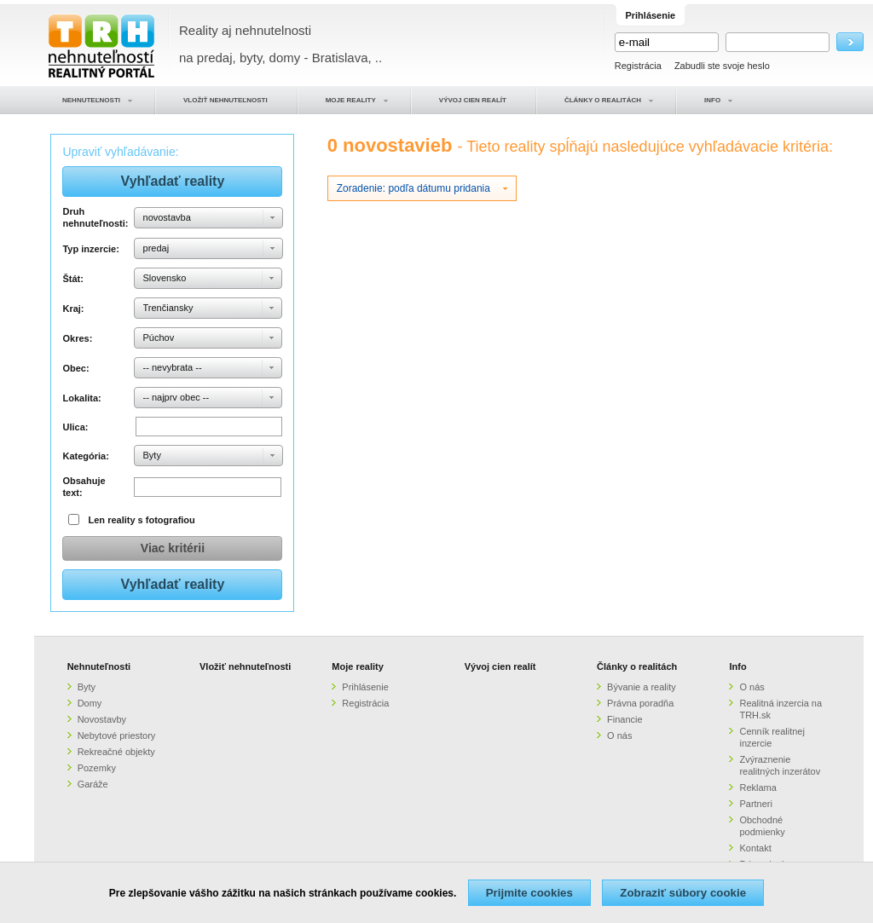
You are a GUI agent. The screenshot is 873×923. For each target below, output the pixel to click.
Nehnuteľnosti (99, 666)
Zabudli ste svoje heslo (722, 66)
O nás (619, 735)
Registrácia (638, 66)
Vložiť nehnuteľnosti (245, 666)
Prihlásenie (365, 687)
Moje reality (358, 666)
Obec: (75, 368)
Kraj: (73, 308)
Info (737, 666)
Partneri (755, 804)
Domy (90, 703)
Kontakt (755, 848)
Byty (86, 687)
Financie (625, 719)
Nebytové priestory (117, 735)
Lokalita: (81, 398)
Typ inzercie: (90, 249)
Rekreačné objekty (116, 752)
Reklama (757, 787)
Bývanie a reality (641, 687)
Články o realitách (637, 666)
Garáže (93, 784)
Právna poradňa (640, 703)
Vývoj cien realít (500, 666)
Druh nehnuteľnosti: (95, 217)
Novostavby (102, 719)
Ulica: (75, 427)
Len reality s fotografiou (142, 520)
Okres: (77, 338)
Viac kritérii (173, 548)
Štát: (72, 279)
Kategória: (85, 456)
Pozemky (97, 768)
